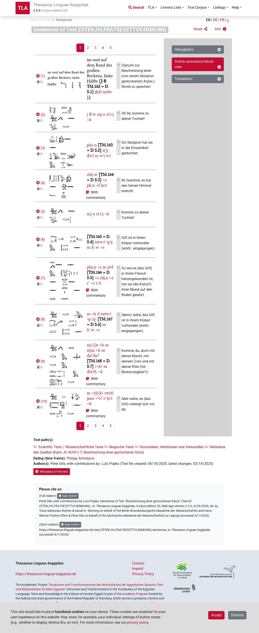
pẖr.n (91, 267)
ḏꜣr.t (90, 155)
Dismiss (237, 615)
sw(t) (109, 392)
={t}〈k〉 (97, 392)
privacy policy (137, 622)
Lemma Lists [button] (171, 7)
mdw (107, 91)
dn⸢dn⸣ (93, 355)
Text (47, 20)
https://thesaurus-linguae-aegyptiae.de (46, 574)
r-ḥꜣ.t (108, 398)
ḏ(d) (98, 91)
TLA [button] (151, 7)
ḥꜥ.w (95, 247)
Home (34, 20)
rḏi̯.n (104, 277)
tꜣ (100, 283)
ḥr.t (104, 185)
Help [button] (235, 7)
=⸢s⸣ (98, 398)
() (40, 76)
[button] (200, 29)
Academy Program (135, 594)
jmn (90, 398)
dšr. (92, 371)
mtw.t (100, 241)
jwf (110, 267)
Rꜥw (92, 114)
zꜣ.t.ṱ (110, 114)
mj (99, 114)
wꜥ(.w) (105, 155)
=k (89, 119)
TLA (23, 8)
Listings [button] (219, 7)
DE (215, 20)
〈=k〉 (98, 366)
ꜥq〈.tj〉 (91, 319)
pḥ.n (91, 185)
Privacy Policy (143, 574)
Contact (138, 563)
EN (208, 20)
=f (98, 185)
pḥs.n (92, 144)
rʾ (88, 283)
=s (104, 179)
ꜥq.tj (109, 241)
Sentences (64, 20)
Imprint (137, 568)
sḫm (91, 350)
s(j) (105, 150)
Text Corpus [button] (197, 7)
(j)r (95, 344)
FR (222, 20)
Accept (216, 615)
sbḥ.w (92, 174)
